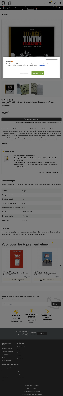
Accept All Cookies (38, 73)
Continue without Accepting (52, 59)
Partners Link (9, 68)
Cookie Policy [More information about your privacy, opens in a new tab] (41, 65)
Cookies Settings (24, 73)
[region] (31, 67)
